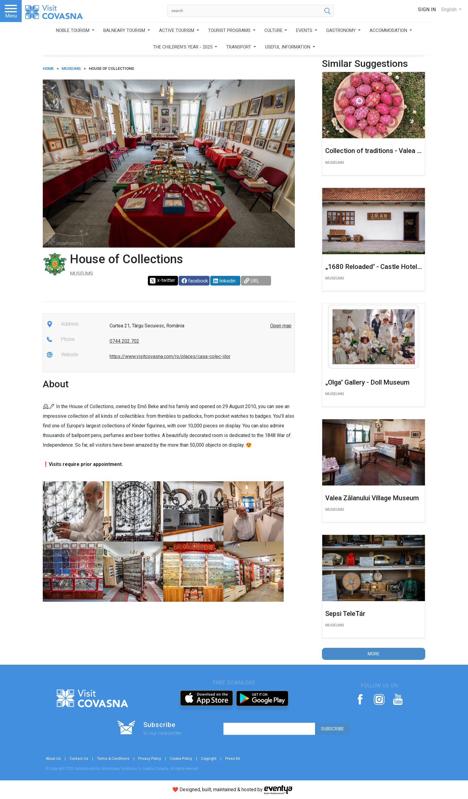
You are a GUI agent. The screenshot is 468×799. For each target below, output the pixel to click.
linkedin (224, 281)
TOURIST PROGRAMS (230, 30)
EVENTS (305, 30)
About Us (53, 759)
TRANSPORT (239, 47)
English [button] (449, 9)
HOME (48, 68)
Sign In (427, 9)
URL (251, 281)
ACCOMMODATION (389, 30)
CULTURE (274, 30)
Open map (281, 326)
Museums (71, 68)
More (373, 654)
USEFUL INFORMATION (288, 47)
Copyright (209, 759)
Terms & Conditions (113, 759)
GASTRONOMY (341, 30)
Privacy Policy (149, 759)
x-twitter (162, 280)
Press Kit (232, 759)
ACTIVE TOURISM (177, 30)
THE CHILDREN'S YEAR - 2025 (183, 47)
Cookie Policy (181, 759)
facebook (195, 281)
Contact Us (79, 759)
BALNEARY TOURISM (124, 30)
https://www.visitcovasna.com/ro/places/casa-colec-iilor (170, 356)
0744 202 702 (124, 341)
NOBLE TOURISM (73, 30)
